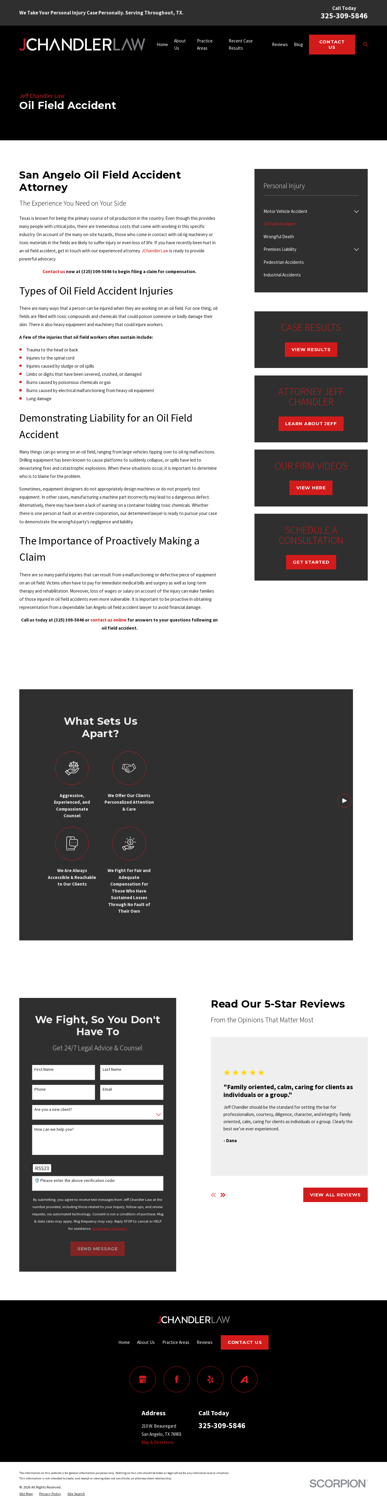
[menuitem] (307, 211)
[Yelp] (210, 1379)
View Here (311, 488)
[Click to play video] (344, 879)
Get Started (311, 562)
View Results (311, 349)
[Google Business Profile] (143, 1379)
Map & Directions (158, 1442)
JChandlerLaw (155, 251)
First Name (36, 1069)
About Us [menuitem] (180, 44)
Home (124, 1342)
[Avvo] (244, 1379)
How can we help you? (46, 1129)
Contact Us (332, 44)
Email (99, 1089)
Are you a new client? (46, 1109)
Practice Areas (175, 1342)
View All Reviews (327, 1195)
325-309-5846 (344, 15)
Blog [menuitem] (298, 44)
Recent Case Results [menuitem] (241, 44)
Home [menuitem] (162, 44)
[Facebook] (177, 1379)
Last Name (104, 1069)
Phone (32, 1089)
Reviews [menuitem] (280, 44)
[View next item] (215, 1195)
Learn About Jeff (311, 423)
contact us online (108, 620)
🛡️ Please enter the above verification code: (67, 1180)
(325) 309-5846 (96, 271)
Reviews (205, 1342)
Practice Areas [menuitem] (205, 44)
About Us (146, 1342)
